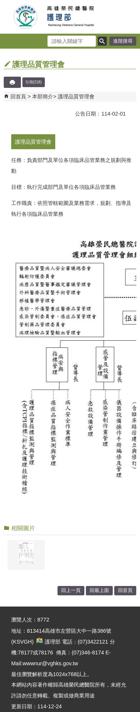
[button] (102, 41)
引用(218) (33, 82)
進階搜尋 (123, 41)
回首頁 (18, 96)
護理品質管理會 (76, 96)
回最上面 (99, 590)
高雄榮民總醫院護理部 (70, 17)
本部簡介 (42, 96)
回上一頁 (71, 590)
